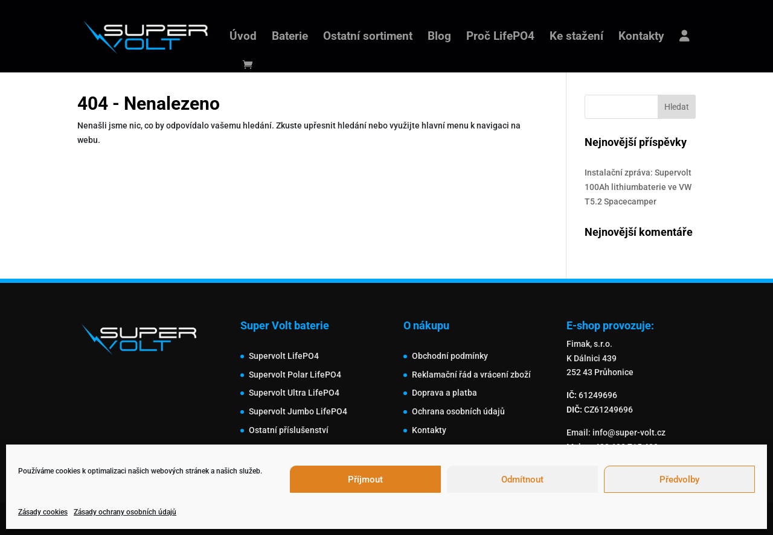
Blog (439, 37)
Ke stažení (576, 37)
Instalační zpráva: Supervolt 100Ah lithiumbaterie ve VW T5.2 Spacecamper (638, 187)
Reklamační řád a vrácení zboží (471, 374)
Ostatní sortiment (367, 37)
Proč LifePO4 (500, 37)
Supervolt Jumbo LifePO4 (298, 411)
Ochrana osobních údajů (458, 411)
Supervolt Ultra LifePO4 (294, 392)
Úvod (243, 37)
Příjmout (365, 479)
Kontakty (641, 37)
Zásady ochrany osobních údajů (125, 512)
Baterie (290, 37)
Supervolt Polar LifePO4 (295, 374)
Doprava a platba (444, 392)
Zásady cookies (43, 512)
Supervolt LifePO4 (284, 356)
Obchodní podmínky (450, 356)
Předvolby (679, 479)
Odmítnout (522, 479)
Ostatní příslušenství (289, 430)
